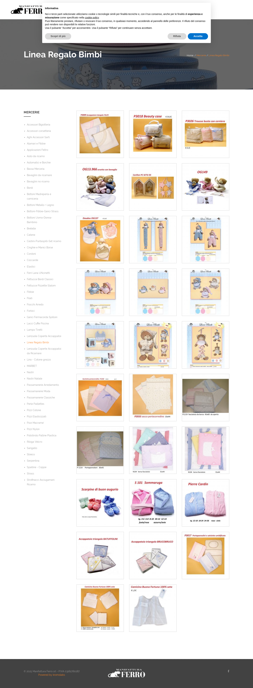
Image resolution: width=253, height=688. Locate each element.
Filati (29, 298)
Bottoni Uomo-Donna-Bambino (39, 220)
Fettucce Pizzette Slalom (41, 285)
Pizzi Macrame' (35, 422)
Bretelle (31, 228)
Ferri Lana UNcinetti (38, 273)
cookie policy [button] (92, 17)
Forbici (31, 310)
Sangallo (32, 448)
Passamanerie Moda (38, 391)
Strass (30, 473)
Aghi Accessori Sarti (38, 137)
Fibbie (30, 291)
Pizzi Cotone (34, 410)
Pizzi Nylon (33, 429)
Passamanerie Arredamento (43, 384)
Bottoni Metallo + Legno (40, 205)
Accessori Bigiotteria (38, 124)
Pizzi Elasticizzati (36, 416)
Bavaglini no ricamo (38, 181)
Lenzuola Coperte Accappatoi (44, 336)
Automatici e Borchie (39, 162)
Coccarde (32, 260)
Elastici (31, 266)
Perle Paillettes (35, 403)
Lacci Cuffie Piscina (38, 323)
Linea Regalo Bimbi (219, 55)
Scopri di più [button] (58, 36)
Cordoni (31, 253)
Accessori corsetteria (39, 131)
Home (190, 55)
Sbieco (31, 454)
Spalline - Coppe (36, 467)
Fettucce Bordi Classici (40, 279)
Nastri (30, 372)
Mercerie (201, 55)
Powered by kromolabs (51, 674)
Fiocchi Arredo (35, 304)
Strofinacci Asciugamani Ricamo (40, 482)
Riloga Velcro (34, 441)
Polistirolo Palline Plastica (41, 435)
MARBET (32, 366)
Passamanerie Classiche (41, 397)
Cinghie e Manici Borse (40, 247)
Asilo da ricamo (36, 156)
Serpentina (33, 460)
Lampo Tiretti (34, 329)
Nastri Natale (34, 378)
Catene (31, 234)
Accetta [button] (197, 36)
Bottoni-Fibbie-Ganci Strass (43, 211)
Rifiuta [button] (177, 36)
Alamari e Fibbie (36, 143)
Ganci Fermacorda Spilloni (42, 317)
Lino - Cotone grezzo (39, 359)
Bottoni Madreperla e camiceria (39, 196)
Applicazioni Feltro (37, 149)
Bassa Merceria (35, 168)
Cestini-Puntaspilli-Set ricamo (44, 241)
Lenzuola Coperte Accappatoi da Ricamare (44, 351)
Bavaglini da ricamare (39, 175)
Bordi (30, 187)
